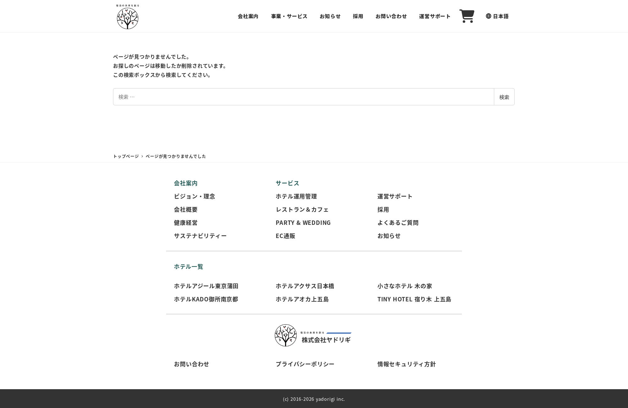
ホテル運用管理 (296, 196)
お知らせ (389, 235)
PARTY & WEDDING (303, 222)
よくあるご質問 (398, 222)
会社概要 (186, 209)
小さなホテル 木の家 (404, 286)
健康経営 (186, 222)
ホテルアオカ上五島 (302, 299)
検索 (504, 97)
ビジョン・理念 (194, 196)
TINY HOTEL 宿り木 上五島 (414, 299)
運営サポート (395, 196)
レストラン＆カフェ (302, 209)
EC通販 (285, 235)
